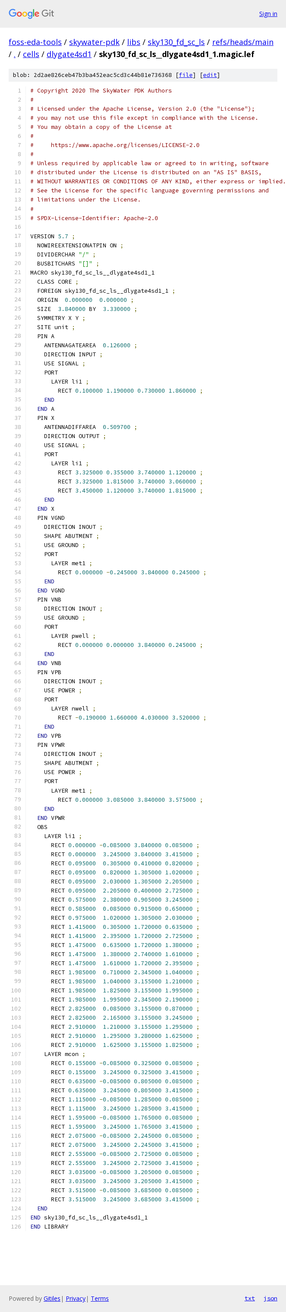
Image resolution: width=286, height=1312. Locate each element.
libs (133, 42)
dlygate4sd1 (69, 54)
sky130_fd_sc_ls (176, 42)
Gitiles (52, 1298)
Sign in (268, 14)
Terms (100, 1298)
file (186, 75)
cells (31, 54)
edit (210, 75)
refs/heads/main (242, 42)
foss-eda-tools (35, 42)
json (270, 1298)
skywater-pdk (94, 42)
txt (250, 1298)
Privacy (76, 1298)
